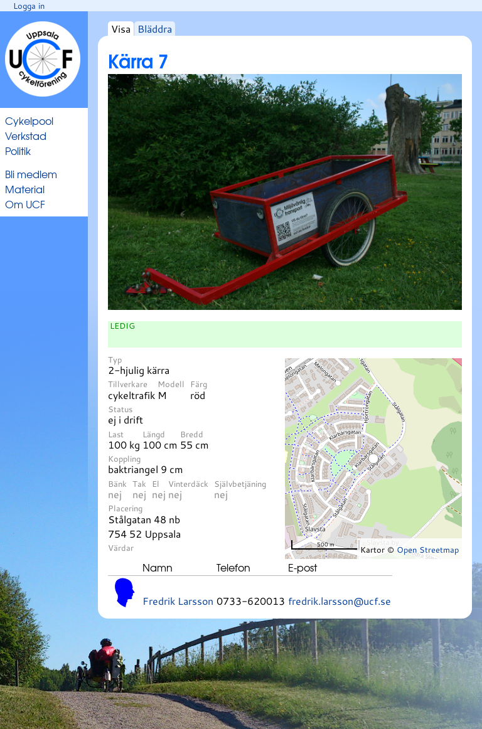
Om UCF (25, 203)
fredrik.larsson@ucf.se (339, 600)
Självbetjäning (240, 484)
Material (25, 188)
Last (116, 434)
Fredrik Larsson (177, 600)
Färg (198, 384)
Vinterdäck (188, 484)
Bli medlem (31, 173)
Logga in (29, 5)
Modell (171, 384)
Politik (18, 150)
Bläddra (154, 28)
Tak (139, 484)
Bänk (117, 484)
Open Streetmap (428, 549)
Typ (115, 359)
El (155, 484)
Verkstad (25, 135)
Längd (153, 434)
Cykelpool (29, 120)
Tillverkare (127, 384)
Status (120, 409)
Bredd (191, 434)
